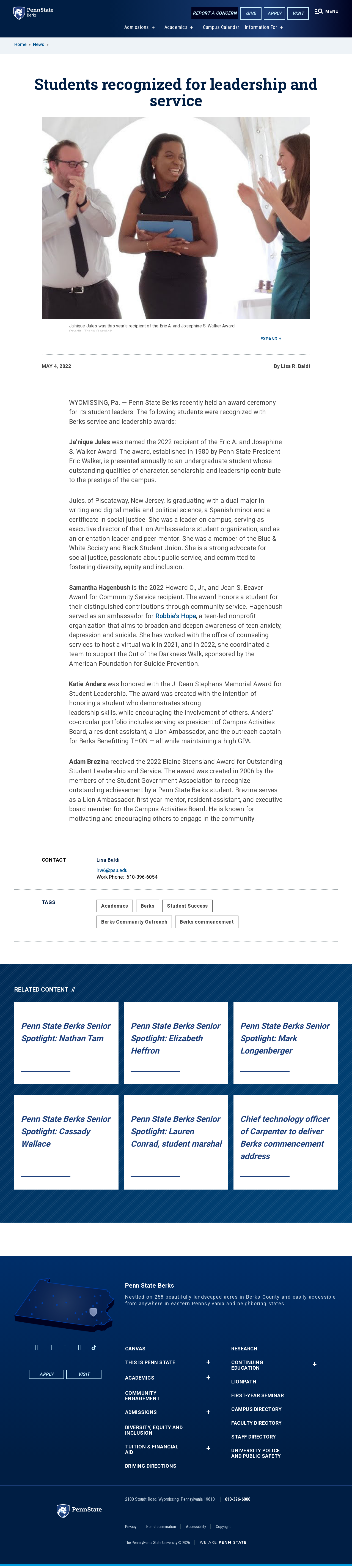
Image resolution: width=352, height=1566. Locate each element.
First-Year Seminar (257, 1395)
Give (251, 13)
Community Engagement (142, 1395)
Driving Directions (151, 1466)
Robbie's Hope (175, 616)
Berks (148, 906)
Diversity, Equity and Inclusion (154, 1430)
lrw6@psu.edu (112, 870)
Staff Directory (253, 1437)
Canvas (135, 1348)
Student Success (187, 906)
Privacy (130, 1526)
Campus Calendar (221, 27)
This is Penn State (150, 1362)
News (38, 44)
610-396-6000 (237, 1499)
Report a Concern (215, 13)
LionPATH (243, 1382)
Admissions (136, 27)
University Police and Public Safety (256, 1453)
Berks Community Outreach (134, 922)
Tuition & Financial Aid (152, 1449)
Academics (176, 27)
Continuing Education (247, 1365)
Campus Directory (256, 1409)
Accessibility (196, 1526)
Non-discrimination (161, 1526)
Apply (275, 13)
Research (244, 1348)
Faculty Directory (256, 1423)
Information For (261, 27)
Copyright (223, 1526)
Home (20, 44)
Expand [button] (268, 338)
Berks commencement (207, 922)
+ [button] (208, 1362)
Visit (298, 13)
